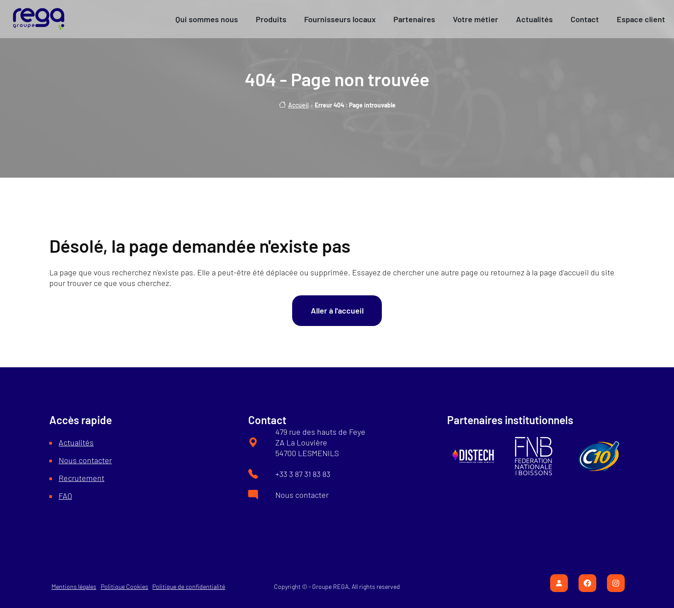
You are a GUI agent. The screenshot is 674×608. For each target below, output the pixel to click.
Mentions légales (74, 586)
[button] (206, 19)
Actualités (76, 442)
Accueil (298, 105)
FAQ (65, 496)
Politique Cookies (124, 586)
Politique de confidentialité (188, 586)
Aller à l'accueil (337, 310)
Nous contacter (85, 460)
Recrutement (81, 478)
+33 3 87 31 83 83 (302, 474)
